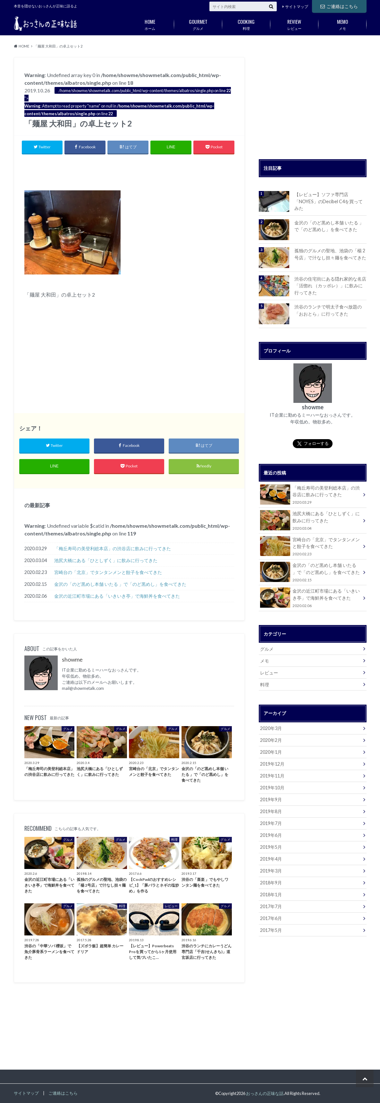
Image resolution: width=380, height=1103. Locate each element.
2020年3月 (271, 728)
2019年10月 (272, 787)
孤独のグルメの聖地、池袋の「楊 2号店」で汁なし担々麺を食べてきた (330, 254)
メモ (342, 23)
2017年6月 (271, 918)
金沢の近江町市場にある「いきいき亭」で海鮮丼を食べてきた (117, 596)
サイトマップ (296, 6)
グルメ (198, 23)
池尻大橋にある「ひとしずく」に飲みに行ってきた (105, 560)
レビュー (294, 23)
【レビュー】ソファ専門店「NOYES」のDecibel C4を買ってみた (328, 201)
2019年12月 (272, 764)
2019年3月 (271, 870)
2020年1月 (271, 752)
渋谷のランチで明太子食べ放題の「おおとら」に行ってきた (328, 310)
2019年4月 (271, 859)
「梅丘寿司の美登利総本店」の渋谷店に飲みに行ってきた (112, 548)
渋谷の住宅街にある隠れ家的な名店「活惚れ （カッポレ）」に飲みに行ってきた (330, 285)
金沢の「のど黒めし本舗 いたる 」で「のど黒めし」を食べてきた (120, 584)
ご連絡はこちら (339, 6)
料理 (246, 23)
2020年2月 (271, 740)
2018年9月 (271, 882)
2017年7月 (271, 906)
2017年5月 (271, 930)
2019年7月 (271, 823)
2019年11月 (272, 775)
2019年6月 (271, 835)
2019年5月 (271, 847)
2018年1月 (271, 894)
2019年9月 (271, 799)
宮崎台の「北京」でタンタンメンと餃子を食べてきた (108, 572)
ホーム (150, 23)
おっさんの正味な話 (264, 1093)
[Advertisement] (129, 170)
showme (72, 659)
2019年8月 (271, 811)
